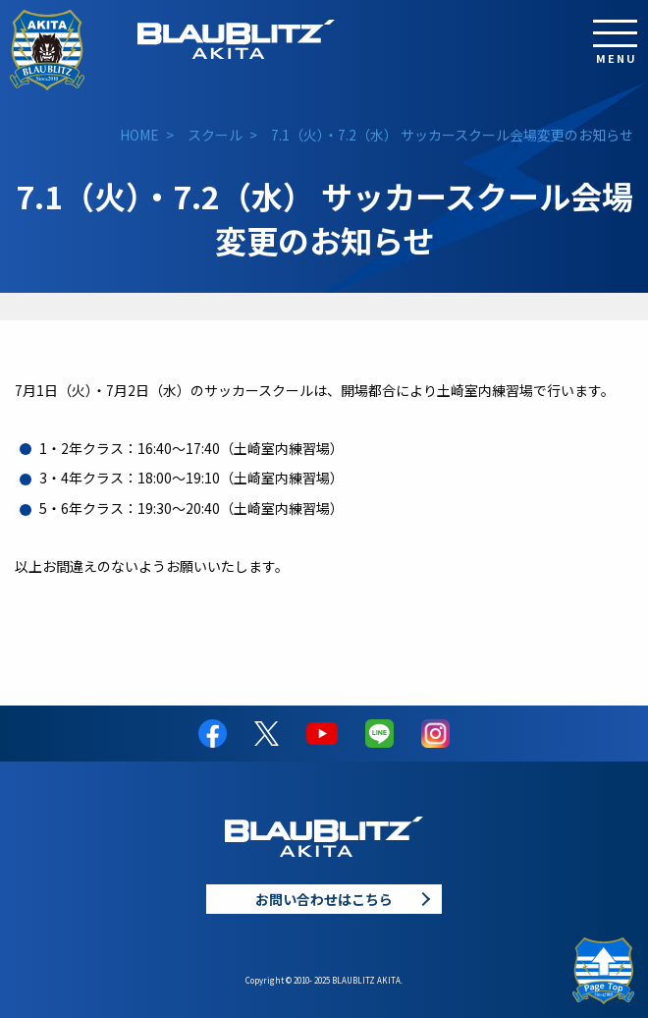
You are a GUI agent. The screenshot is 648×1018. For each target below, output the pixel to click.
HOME (139, 134)
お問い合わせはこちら (324, 899)
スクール (215, 134)
